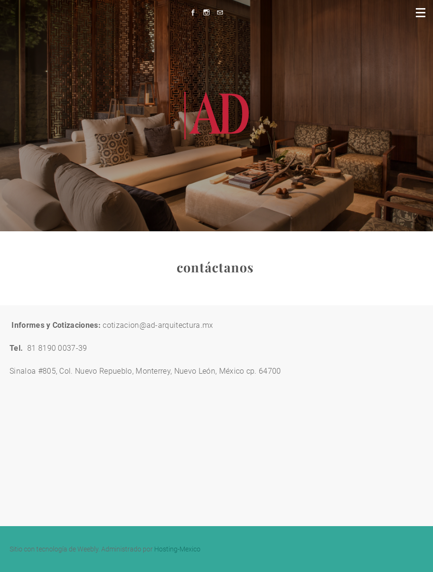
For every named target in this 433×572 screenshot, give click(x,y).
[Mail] (222, 12)
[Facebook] (195, 12)
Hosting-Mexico (177, 549)
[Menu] (421, 12)
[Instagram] (209, 12)
